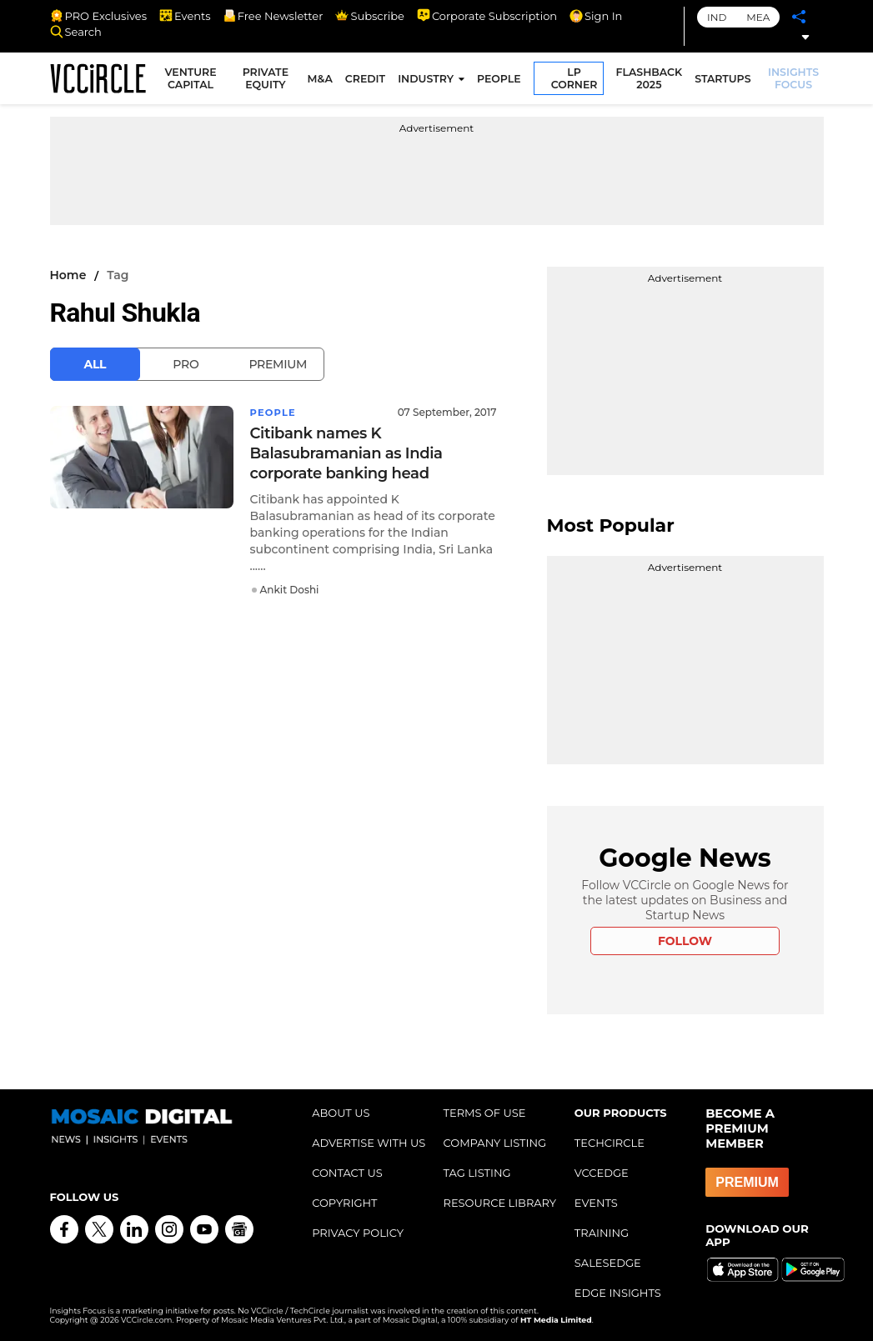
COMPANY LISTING (494, 1142)
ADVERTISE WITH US (368, 1142)
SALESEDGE (607, 1262)
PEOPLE (501, 80)
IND (716, 17)
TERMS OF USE (484, 1112)
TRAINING (601, 1232)
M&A (321, 80)
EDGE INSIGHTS (617, 1292)
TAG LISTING (476, 1172)
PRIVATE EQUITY (267, 80)
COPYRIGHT (344, 1202)
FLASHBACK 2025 (650, 80)
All (95, 364)
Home (68, 275)
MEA (758, 17)
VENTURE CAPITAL (194, 80)
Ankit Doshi (289, 589)
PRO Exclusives (98, 16)
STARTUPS (724, 80)
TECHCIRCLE (609, 1142)
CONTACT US (347, 1172)
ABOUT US (340, 1112)
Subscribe (369, 16)
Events (185, 16)
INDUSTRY (427, 80)
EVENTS (596, 1202)
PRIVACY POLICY (358, 1232)
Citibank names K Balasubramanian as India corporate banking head (346, 453)
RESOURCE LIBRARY (499, 1202)
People (274, 412)
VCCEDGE (601, 1172)
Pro (185, 364)
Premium (277, 364)
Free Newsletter (273, 16)
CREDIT (367, 80)
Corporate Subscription (487, 16)
